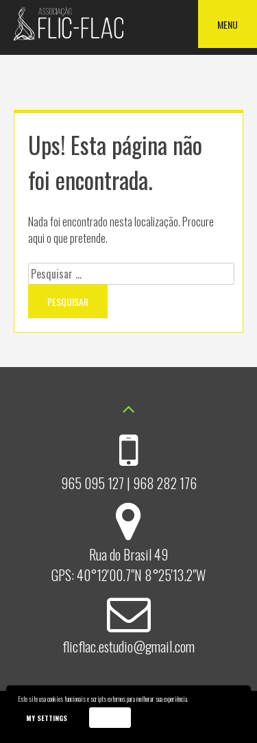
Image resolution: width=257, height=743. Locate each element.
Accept (109, 717)
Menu (227, 24)
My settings (46, 718)
